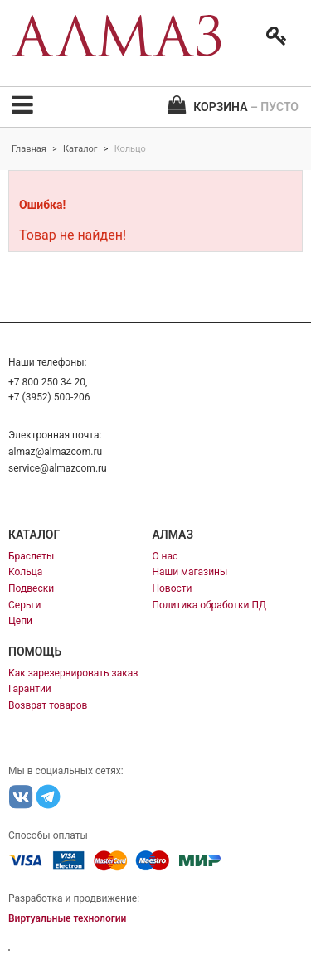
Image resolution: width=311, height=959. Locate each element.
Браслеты (31, 556)
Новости (172, 588)
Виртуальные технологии (67, 918)
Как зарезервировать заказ (73, 673)
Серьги (24, 605)
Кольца (25, 572)
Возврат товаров (47, 705)
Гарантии (29, 689)
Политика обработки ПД (209, 605)
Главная (29, 148)
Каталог (80, 148)
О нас (164, 556)
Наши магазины (189, 572)
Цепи (20, 621)
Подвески (31, 588)
